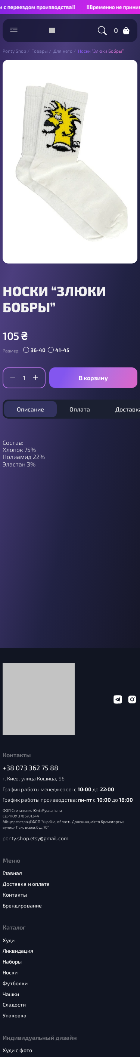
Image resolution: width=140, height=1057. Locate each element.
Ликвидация (18, 951)
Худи (9, 940)
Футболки (15, 983)
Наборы (12, 962)
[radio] (35, 350)
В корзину (93, 377)
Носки (10, 973)
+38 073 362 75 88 (31, 768)
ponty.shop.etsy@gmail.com (35, 838)
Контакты (15, 895)
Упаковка (15, 1016)
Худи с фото (17, 1050)
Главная (12, 873)
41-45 (62, 350)
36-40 (38, 350)
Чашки (11, 994)
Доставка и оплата (26, 884)
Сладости (14, 1005)
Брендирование (22, 906)
